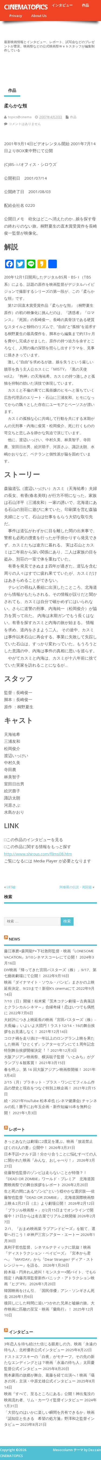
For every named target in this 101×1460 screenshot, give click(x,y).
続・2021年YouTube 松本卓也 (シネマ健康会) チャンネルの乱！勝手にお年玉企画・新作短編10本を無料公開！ (50, 1106)
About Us (39, 15)
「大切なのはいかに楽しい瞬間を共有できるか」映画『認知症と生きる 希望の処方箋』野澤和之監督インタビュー (49, 1418)
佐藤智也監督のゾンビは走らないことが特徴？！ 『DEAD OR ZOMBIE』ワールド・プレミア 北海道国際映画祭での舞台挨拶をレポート (49, 1178)
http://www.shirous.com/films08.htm (38, 853)
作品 (85, 5)
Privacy (15, 15)
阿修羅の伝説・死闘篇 (76, 887)
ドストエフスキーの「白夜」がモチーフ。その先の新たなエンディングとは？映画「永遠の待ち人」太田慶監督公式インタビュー (49, 1362)
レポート (17, 1129)
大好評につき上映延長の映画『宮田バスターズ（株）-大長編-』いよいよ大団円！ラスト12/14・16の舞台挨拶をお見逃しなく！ (50, 1025)
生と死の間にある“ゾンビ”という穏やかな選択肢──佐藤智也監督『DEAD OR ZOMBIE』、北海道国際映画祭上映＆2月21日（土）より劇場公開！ (49, 1197)
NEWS (14, 939)
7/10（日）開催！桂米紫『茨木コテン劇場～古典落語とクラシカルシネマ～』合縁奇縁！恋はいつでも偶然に (49, 1007)
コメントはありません (25, 123)
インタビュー (62, 5)
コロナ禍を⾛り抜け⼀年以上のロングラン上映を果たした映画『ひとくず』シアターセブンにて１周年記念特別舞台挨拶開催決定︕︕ (49, 1044)
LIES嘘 (11, 887)
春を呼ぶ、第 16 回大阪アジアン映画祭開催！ (43, 1069)
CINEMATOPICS (25, 6)
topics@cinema (20, 117)
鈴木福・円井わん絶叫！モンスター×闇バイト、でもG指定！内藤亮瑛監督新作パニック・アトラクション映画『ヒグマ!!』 (50, 1278)
